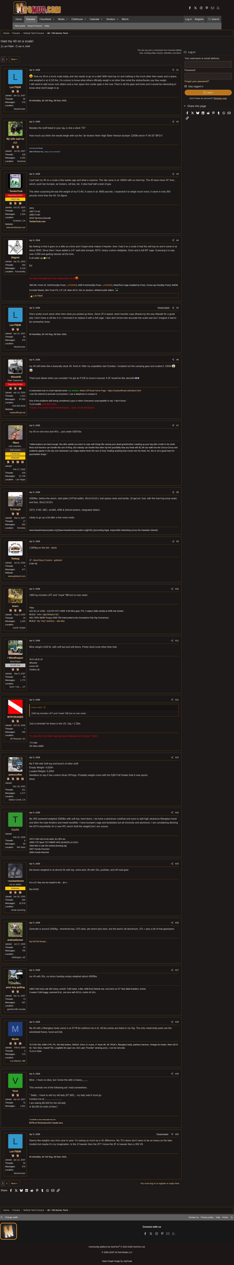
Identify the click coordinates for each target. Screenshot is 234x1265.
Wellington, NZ (32, 969)
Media (61, 19)
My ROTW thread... (52, 957)
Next (27, 60)
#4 (163, 242)
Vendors (110, 19)
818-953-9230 (32, 411)
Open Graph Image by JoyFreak (117, 1261)
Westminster (33, 110)
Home (19, 19)
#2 (163, 123)
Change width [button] (25, 1218)
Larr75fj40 (23, 47)
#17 (163, 982)
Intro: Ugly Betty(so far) (62, 622)
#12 (163, 708)
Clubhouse (77, 19)
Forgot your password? (183, 83)
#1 (163, 71)
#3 (163, 175)
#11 (163, 649)
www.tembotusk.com (29, 229)
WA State (35, 855)
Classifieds (45, 19)
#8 (163, 497)
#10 (163, 597)
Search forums (35, 26)
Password (176, 71)
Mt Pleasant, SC (31, 747)
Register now (206, 99)
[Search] (213, 19)
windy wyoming (32, 922)
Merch (125, 19)
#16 (163, 934)
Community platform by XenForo (117, 1248)
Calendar (94, 19)
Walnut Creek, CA (31, 808)
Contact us (178, 1218)
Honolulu (35, 532)
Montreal (35, 163)
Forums (30, 19)
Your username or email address (188, 60)
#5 (163, 312)
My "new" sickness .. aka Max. (65, 629)
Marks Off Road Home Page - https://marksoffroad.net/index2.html (124, 395)
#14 (163, 820)
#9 (163, 549)
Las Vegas (34, 484)
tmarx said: (50, 715)
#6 (163, 364)
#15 (163, 875)
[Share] (159, 71)
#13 (163, 765)
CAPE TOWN (33, 636)
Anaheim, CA (33, 222)
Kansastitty (34, 273)
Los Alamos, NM (31, 1073)
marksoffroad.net (31, 417)
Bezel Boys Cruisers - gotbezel (61, 568)
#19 (163, 1085)
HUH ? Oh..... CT (31, 695)
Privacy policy (192, 1218)
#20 (163, 1146)
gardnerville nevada (30, 1021)
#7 (163, 430)
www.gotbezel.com (30, 584)
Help (47, 26)
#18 (163, 1034)
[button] (53, 19)
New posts (20, 26)
